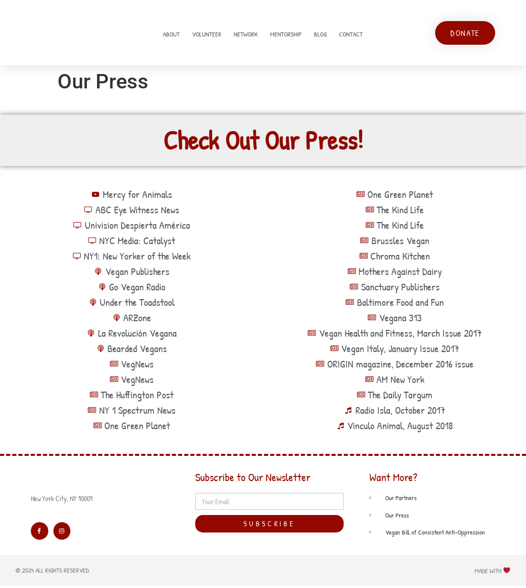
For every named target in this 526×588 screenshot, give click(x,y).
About (171, 35)
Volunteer (206, 35)
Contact (351, 35)
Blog (320, 35)
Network (246, 35)
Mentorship (286, 35)
